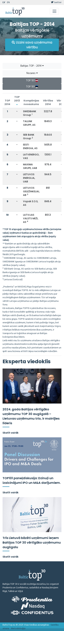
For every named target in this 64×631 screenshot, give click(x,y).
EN (8, 2)
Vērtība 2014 (48, 102)
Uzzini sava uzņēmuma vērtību (32, 45)
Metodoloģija (18, 628)
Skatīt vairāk (10, 432)
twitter (56, 2)
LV (4, 2)
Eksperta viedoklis (27, 361)
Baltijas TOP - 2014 (32, 66)
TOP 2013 (17, 100)
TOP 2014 (7, 102)
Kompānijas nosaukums (31, 102)
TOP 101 (32, 81)
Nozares (32, 73)
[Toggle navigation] (54, 11)
